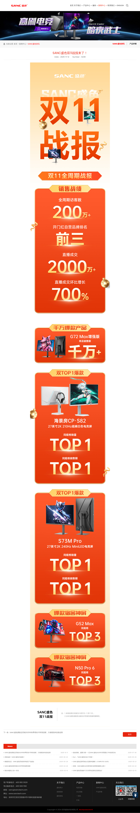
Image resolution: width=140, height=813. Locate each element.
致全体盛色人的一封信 (12, 771)
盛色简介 (60, 787)
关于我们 (64, 5)
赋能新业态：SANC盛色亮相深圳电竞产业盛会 (19, 762)
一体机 (78, 796)
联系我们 (108, 5)
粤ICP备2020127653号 (86, 810)
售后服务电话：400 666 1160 (15, 786)
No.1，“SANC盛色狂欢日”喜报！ (83, 757)
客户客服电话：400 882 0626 (16, 782)
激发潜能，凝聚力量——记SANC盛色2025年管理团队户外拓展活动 (94, 753)
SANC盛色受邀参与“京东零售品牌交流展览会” (87, 771)
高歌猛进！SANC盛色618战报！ (15, 757)
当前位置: (9, 44)
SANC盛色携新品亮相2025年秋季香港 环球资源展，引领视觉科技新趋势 (36, 732)
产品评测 (133, 44)
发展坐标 (60, 792)
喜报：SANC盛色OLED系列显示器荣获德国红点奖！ (89, 766)
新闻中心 (96, 5)
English (119, 5)
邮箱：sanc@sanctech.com (15, 790)
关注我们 (120, 782)
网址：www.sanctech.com (15, 794)
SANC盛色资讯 (34, 44)
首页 (55, 5)
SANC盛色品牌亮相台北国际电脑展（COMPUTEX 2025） (91, 762)
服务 (86, 5)
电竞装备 (79, 787)
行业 (77, 800)
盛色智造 (60, 796)
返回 (129, 734)
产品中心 (76, 5)
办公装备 (79, 792)
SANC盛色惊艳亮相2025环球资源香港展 (17, 766)
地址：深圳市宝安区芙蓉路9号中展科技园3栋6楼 (23, 797)
